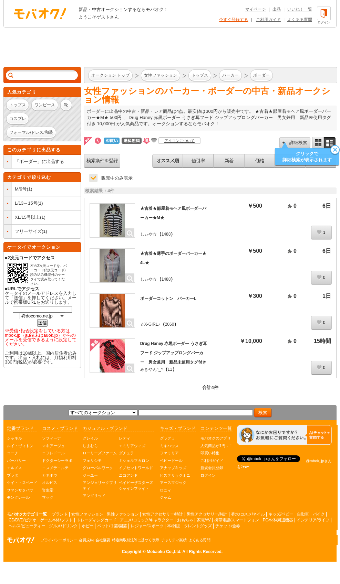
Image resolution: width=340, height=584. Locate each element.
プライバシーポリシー (59, 540)
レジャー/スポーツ (147, 525)
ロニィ (165, 490)
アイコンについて (179, 141)
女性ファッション (87, 514)
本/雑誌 (173, 525)
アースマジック (173, 482)
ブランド (60, 514)
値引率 (198, 160)
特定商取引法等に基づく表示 (135, 540)
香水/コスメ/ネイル (248, 514)
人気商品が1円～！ (216, 446)
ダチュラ (126, 453)
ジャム (165, 497)
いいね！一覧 (299, 9)
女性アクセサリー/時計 (162, 514)
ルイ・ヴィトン (20, 446)
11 (170, 369)
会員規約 (86, 540)
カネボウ (49, 475)
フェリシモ (92, 460)
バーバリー (16, 460)
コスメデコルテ (55, 468)
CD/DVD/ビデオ (22, 520)
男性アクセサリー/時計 (207, 514)
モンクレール (18, 497)
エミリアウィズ (132, 446)
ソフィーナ (51, 438)
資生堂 (47, 490)
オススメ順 (167, 160)
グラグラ (167, 438)
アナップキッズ (173, 468)
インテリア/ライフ (313, 520)
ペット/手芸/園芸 (112, 525)
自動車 (303, 514)
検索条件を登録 (102, 160)
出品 (276, 9)
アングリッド (94, 496)
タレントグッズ (198, 525)
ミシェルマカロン (134, 460)
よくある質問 (299, 19)
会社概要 (102, 540)
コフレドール (53, 453)
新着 (229, 160)
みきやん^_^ (151, 369)
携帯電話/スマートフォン (236, 520)
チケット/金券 (227, 525)
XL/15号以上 (27, 217)
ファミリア (169, 453)
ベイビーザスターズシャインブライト (136, 485)
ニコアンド (128, 475)
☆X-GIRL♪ (150, 324)
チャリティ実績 (174, 540)
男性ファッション (122, 514)
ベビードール (171, 460)
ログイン (208, 475)
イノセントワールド (136, 468)
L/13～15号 (26, 203)
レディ (124, 438)
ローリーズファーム (100, 453)
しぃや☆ (148, 234)
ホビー (88, 525)
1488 (166, 234)
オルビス (49, 482)
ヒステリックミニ (175, 475)
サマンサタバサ (20, 490)
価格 (259, 160)
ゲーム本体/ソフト (56, 520)
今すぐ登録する (233, 19)
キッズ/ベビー (280, 514)
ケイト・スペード (22, 482)
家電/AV (203, 520)
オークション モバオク (40, 13)
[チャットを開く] (284, 435)
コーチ (12, 453)
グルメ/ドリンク (63, 525)
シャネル (14, 438)
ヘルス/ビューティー (27, 525)
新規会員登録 (211, 468)
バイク (319, 514)
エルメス (14, 468)
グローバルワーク (98, 468)
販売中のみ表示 (117, 178)
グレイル (90, 438)
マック (47, 497)
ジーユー (90, 475)
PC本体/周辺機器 (278, 520)
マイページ (255, 9)
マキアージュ (53, 446)
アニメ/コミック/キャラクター (146, 520)
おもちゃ (185, 520)
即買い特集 (209, 453)
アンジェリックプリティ (100, 485)
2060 (169, 324)
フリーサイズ (28, 231)
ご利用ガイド (268, 19)
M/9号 (21, 189)
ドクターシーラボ (57, 460)
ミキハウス (169, 446)
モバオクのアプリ (215, 438)
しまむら (90, 446)
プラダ (12, 475)
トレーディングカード (96, 520)
